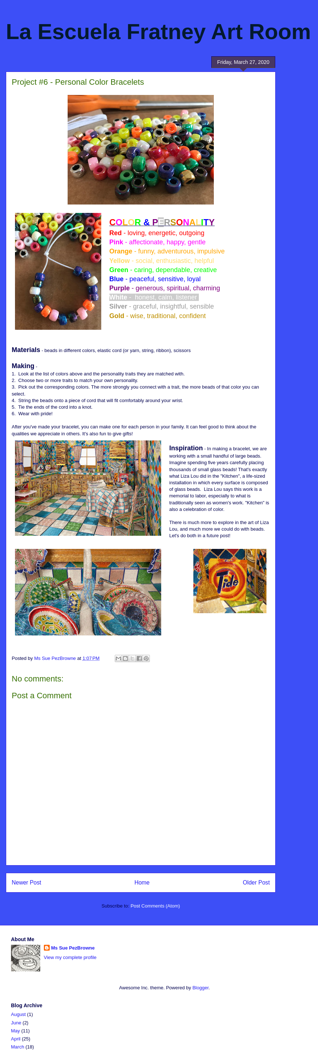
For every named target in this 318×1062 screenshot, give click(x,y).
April (15, 1039)
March (17, 1047)
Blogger (200, 987)
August (18, 1014)
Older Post (256, 882)
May (15, 1031)
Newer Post (26, 882)
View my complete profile (70, 957)
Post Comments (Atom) (155, 906)
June (16, 1022)
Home (142, 882)
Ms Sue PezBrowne (73, 948)
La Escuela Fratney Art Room (158, 31)
